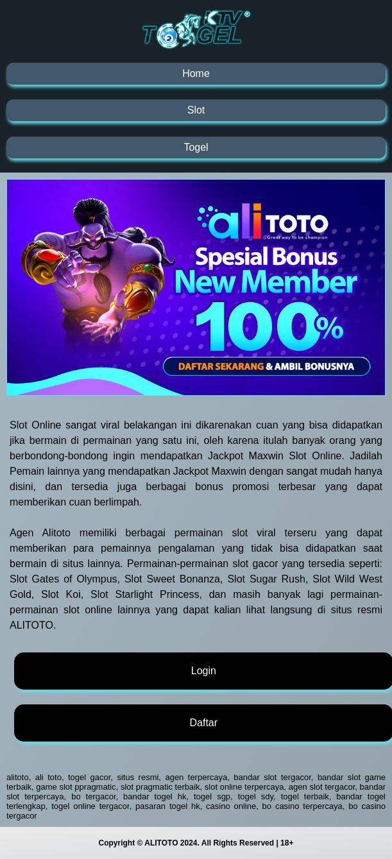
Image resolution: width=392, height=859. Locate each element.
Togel (195, 147)
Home (196, 73)
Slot (196, 110)
